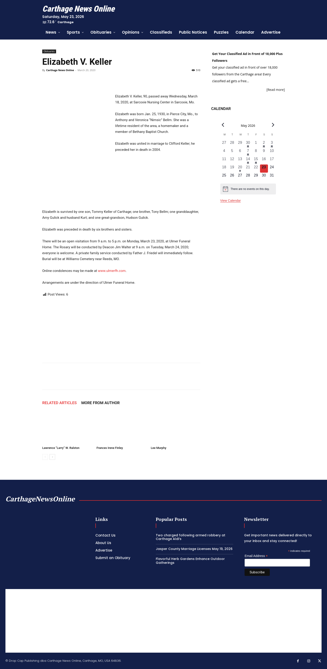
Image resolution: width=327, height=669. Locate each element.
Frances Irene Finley (110, 448)
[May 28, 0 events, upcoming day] (248, 177)
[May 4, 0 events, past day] (224, 152)
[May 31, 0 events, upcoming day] (272, 177)
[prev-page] (45, 457)
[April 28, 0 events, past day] (232, 144)
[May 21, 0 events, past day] (248, 168)
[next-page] (52, 457)
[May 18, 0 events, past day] (224, 168)
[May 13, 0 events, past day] (240, 160)
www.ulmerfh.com (112, 271)
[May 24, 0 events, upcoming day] (272, 168)
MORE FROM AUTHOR (100, 402)
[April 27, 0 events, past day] (224, 144)
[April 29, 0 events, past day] (240, 144)
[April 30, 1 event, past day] (248, 144)
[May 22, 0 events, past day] (256, 168)
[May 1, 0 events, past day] (256, 144)
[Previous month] (223, 125)
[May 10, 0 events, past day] (272, 152)
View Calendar (230, 200)
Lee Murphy (158, 448)
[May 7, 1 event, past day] (248, 152)
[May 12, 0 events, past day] (232, 160)
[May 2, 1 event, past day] (264, 144)
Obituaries (49, 51)
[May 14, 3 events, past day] (248, 160)
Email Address (256, 556)
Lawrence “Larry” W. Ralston (60, 448)
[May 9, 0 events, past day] (264, 152)
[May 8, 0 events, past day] (256, 152)
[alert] (248, 189)
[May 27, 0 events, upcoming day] (240, 177)
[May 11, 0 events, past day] (224, 160)
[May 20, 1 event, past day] (240, 168)
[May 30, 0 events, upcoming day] (264, 177)
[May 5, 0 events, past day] (232, 152)
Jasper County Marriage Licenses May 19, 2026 (194, 549)
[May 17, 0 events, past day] (272, 160)
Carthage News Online (60, 70)
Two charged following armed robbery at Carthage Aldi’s (190, 537)
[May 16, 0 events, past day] (264, 160)
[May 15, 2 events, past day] (256, 160)
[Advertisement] (163, 621)
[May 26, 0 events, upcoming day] (232, 177)
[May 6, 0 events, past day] (240, 152)
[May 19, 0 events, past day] (232, 168)
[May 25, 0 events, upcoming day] (224, 177)
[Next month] (273, 125)
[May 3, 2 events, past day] (272, 144)
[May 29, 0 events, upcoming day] (256, 177)
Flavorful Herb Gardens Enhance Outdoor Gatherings (190, 561)
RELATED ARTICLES (59, 402)
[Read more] (275, 89)
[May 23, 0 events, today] (264, 168)
